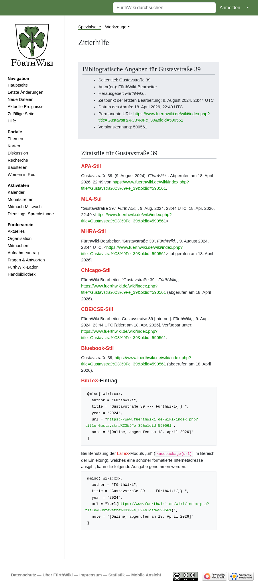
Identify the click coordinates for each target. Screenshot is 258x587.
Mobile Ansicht (146, 575)
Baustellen (17, 167)
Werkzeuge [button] (115, 27)
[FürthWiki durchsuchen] (164, 7)
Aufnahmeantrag (23, 253)
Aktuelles (16, 231)
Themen (15, 138)
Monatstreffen (21, 199)
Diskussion (18, 153)
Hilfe (12, 121)
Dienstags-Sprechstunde (31, 214)
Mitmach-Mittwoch (25, 206)
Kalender (16, 192)
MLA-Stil (91, 199)
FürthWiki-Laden (23, 267)
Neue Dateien (21, 99)
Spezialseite (89, 27)
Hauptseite (18, 85)
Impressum (90, 575)
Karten (14, 146)
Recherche (18, 160)
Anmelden (230, 7)
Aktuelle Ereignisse (26, 106)
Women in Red (22, 174)
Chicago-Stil (96, 270)
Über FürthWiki (58, 575)
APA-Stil (91, 166)
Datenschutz (23, 575)
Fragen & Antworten (26, 260)
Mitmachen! (18, 245)
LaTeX (123, 453)
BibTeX (89, 380)
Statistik (116, 575)
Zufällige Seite (21, 113)
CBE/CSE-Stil (97, 309)
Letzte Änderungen (25, 92)
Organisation (19, 238)
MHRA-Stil (93, 231)
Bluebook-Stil (97, 348)
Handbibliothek (22, 274)
